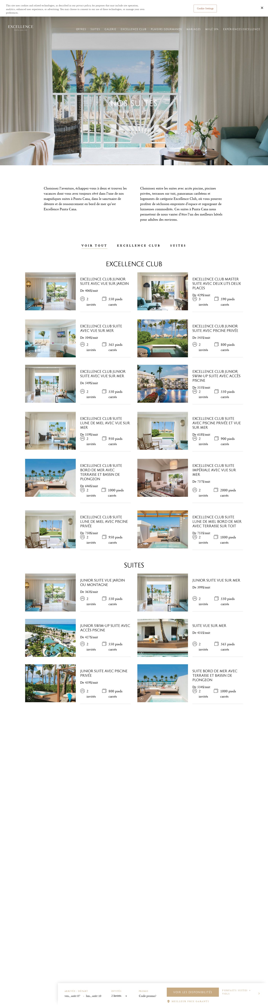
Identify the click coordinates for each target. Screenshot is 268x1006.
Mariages (190, 34)
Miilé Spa (208, 34)
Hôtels (31, 19)
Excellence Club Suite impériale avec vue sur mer (214, 470)
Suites (92, 34)
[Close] (262, 8)
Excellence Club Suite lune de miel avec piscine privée (104, 521)
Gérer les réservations (156, 20)
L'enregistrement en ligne (183, 20)
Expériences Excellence (238, 34)
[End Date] (95, 996)
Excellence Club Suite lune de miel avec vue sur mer (105, 423)
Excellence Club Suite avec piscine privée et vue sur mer (216, 423)
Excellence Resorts (13, 19)
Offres (78, 34)
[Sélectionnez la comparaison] (29, 306)
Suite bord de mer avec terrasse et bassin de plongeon (214, 675)
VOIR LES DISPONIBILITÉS (192, 992)
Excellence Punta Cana (51, 19)
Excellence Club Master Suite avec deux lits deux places (216, 283)
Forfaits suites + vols (236, 992)
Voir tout (94, 245)
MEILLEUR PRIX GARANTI (190, 1001)
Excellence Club (130, 34)
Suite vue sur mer (209, 625)
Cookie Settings (205, 8)
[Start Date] (74, 996)
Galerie (107, 34)
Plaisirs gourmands (162, 34)
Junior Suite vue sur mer (216, 580)
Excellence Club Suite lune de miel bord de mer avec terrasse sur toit (217, 521)
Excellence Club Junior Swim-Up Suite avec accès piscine (216, 376)
